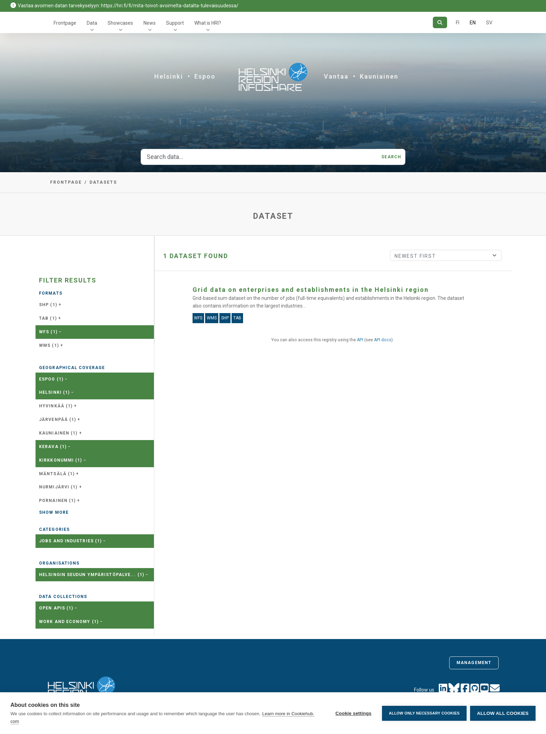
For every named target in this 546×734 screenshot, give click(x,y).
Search (391, 156)
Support (175, 23)
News (149, 23)
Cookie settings (353, 713)
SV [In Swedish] (489, 22)
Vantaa (336, 76)
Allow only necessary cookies (424, 713)
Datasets (103, 182)
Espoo (205, 76)
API (360, 339)
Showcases (120, 23)
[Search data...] (259, 157)
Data (92, 23)
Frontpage (65, 23)
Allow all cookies (503, 713)
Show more (54, 512)
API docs (382, 339)
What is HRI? (207, 23)
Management (474, 662)
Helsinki (168, 76)
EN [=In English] (473, 22)
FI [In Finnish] (457, 22)
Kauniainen (379, 76)
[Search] (440, 22)
